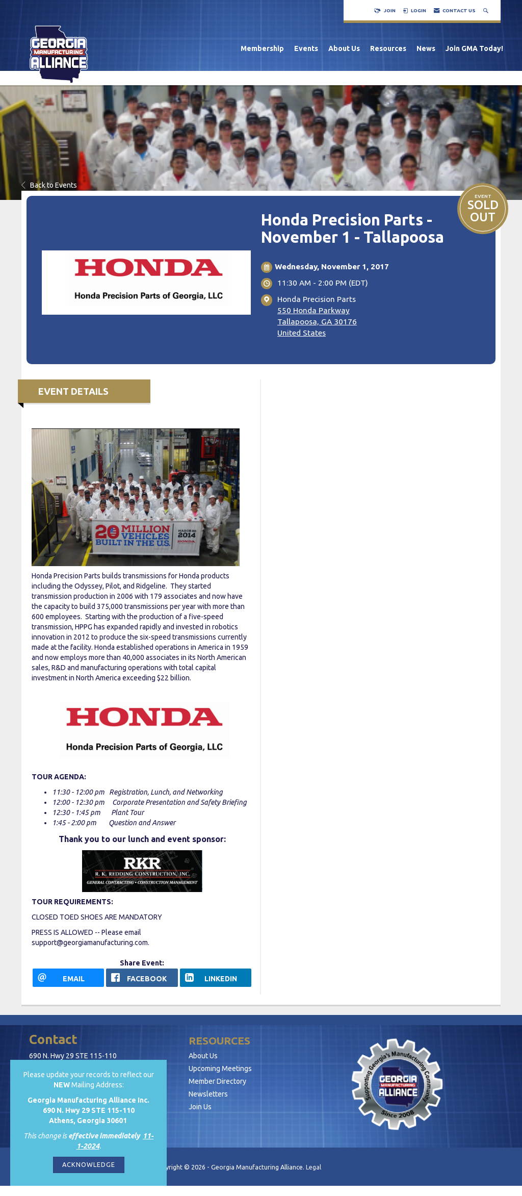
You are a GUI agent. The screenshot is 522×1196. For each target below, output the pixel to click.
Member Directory (217, 1081)
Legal (313, 1166)
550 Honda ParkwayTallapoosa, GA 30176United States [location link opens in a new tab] (317, 321)
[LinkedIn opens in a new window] (215, 978)
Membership (262, 48)
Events (306, 48)
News (425, 48)
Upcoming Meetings (220, 1068)
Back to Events (49, 185)
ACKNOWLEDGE (88, 1164)
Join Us (200, 1107)
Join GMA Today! (474, 48)
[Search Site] (486, 10)
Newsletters (208, 1094)
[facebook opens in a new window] (141, 978)
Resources (388, 48)
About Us (344, 48)
